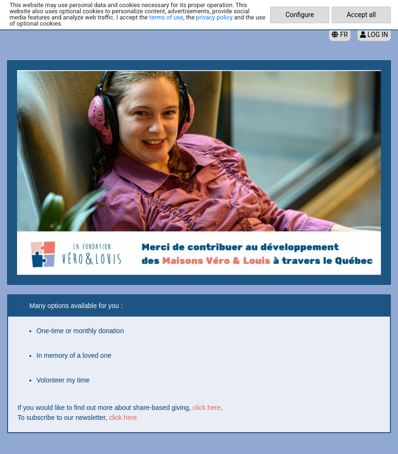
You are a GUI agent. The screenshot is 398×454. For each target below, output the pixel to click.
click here (207, 407)
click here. (124, 417)
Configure (299, 14)
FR (340, 34)
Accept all (361, 14)
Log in (374, 34)
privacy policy (214, 17)
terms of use (166, 17)
